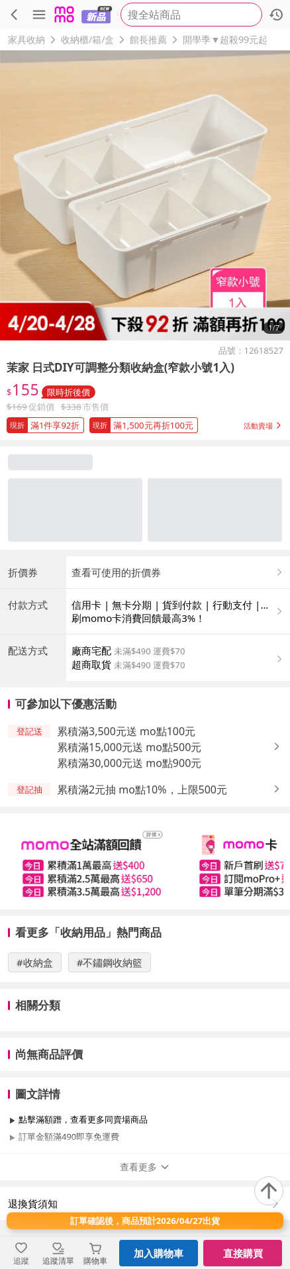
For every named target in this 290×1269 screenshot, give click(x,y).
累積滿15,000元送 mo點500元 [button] (129, 747)
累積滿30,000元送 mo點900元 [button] (129, 763)
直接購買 (243, 1253)
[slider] (145, 861)
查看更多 (145, 1166)
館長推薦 (148, 39)
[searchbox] (191, 14)
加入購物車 (158, 1253)
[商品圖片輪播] (145, 195)
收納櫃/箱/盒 (87, 39)
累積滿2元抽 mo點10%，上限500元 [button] (142, 789)
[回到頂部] (268, 1190)
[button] (145, 422)
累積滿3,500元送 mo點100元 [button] (126, 731)
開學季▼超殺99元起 (225, 39)
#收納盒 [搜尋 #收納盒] (35, 962)
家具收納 (26, 39)
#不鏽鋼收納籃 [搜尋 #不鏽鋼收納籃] (110, 962)
